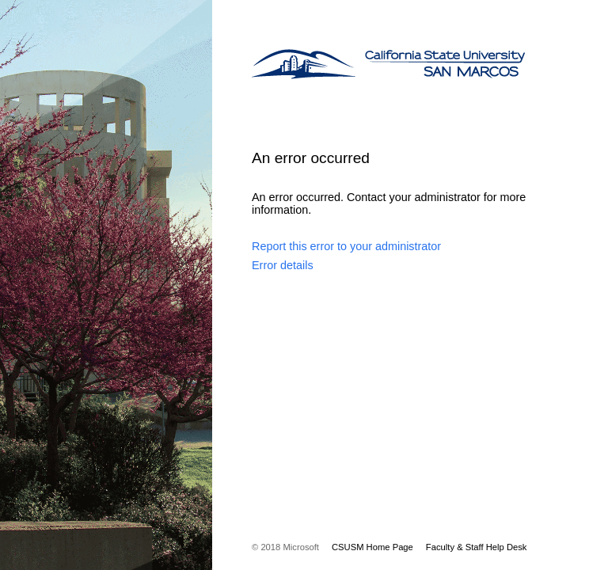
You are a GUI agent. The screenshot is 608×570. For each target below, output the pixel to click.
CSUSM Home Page (372, 547)
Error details (283, 265)
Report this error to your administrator (346, 246)
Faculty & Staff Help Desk (476, 547)
